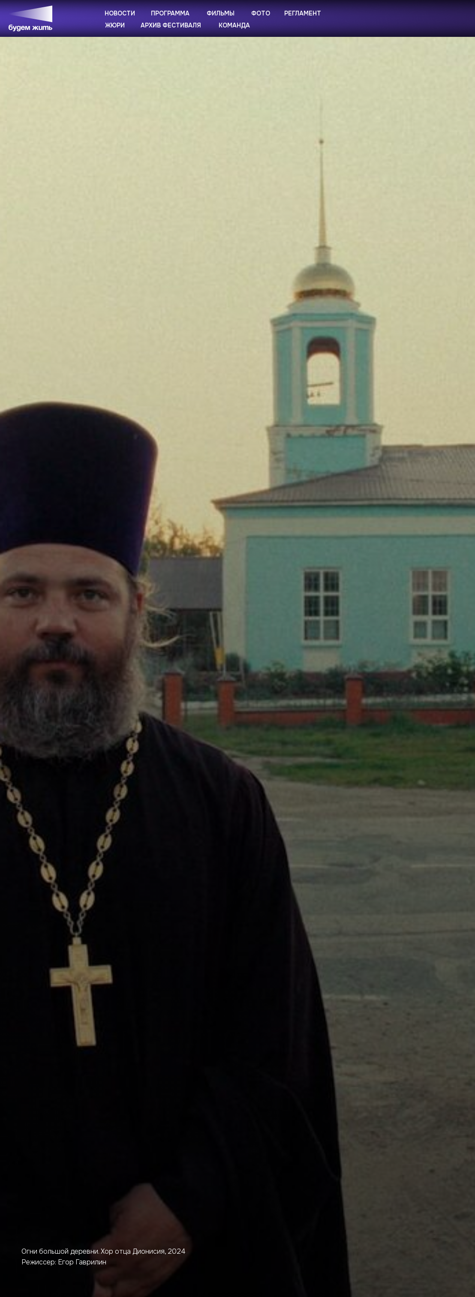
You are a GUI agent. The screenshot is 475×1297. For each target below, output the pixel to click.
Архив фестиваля (171, 25)
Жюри (115, 25)
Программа (170, 13)
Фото (260, 13)
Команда (234, 25)
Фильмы (220, 13)
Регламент (302, 13)
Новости (120, 13)
